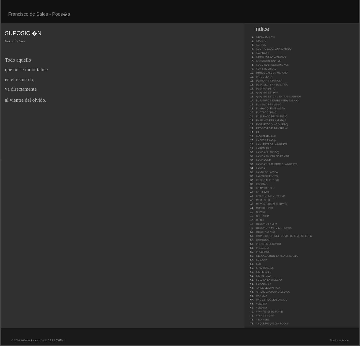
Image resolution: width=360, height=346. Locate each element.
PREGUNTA (262, 248)
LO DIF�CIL (263, 192)
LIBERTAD (261, 184)
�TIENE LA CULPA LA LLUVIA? (273, 291)
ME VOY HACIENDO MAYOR (271, 204)
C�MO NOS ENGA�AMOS (271, 57)
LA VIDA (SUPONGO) (267, 152)
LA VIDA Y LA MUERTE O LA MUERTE (276, 164)
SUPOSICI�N (263, 284)
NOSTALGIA (262, 216)
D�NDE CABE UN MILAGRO (271, 72)
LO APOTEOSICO (265, 188)
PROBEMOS (263, 252)
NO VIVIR (261, 212)
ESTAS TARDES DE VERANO (272, 128)
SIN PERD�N (263, 272)
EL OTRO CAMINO (266, 112)
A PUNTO (261, 41)
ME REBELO (263, 200)
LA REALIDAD (263, 148)
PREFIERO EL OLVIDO (268, 244)
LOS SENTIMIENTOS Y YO (270, 196)
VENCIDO (261, 303)
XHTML (60, 340)
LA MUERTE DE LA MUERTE (271, 144)
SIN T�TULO (263, 276)
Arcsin (345, 340)
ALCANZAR (262, 53)
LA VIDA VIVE (263, 160)
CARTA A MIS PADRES (268, 61)
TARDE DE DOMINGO (268, 287)
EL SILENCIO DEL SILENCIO (271, 116)
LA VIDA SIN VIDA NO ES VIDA (272, 156)
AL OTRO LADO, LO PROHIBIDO (273, 49)
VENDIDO (261, 307)
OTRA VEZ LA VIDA (266, 224)
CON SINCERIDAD (266, 68)
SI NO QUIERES (265, 268)
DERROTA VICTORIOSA (269, 80)
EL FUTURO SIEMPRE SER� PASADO (277, 100)
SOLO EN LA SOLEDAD (269, 280)
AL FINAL (261, 45)
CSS (50, 340)
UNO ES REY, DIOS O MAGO (271, 299)
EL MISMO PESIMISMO (268, 104)
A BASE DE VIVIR (265, 37)
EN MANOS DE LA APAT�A (271, 120)
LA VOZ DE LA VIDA (267, 172)
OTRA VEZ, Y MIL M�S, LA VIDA (274, 228)
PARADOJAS (263, 240)
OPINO (260, 220)
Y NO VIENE (262, 319)
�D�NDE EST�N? (267, 92)
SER (258, 264)
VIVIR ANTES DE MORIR (269, 311)
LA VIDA (260, 168)
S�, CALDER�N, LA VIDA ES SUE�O (277, 256)
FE (257, 132)
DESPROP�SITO (265, 88)
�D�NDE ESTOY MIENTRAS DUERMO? (278, 96)
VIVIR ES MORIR (265, 315)
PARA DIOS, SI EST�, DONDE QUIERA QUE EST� (284, 236)
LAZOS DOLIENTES (267, 176)
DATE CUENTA (264, 76)
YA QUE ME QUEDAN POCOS (272, 323)
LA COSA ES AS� (266, 140)
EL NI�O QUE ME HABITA (270, 108)
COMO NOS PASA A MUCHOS (272, 64)
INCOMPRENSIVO (266, 136)
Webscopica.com (30, 340)
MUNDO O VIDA (264, 208)
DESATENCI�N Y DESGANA (271, 84)
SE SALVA (261, 260)
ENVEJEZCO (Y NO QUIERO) (272, 124)
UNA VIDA (261, 295)
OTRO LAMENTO (265, 232)
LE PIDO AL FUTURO (267, 180)
